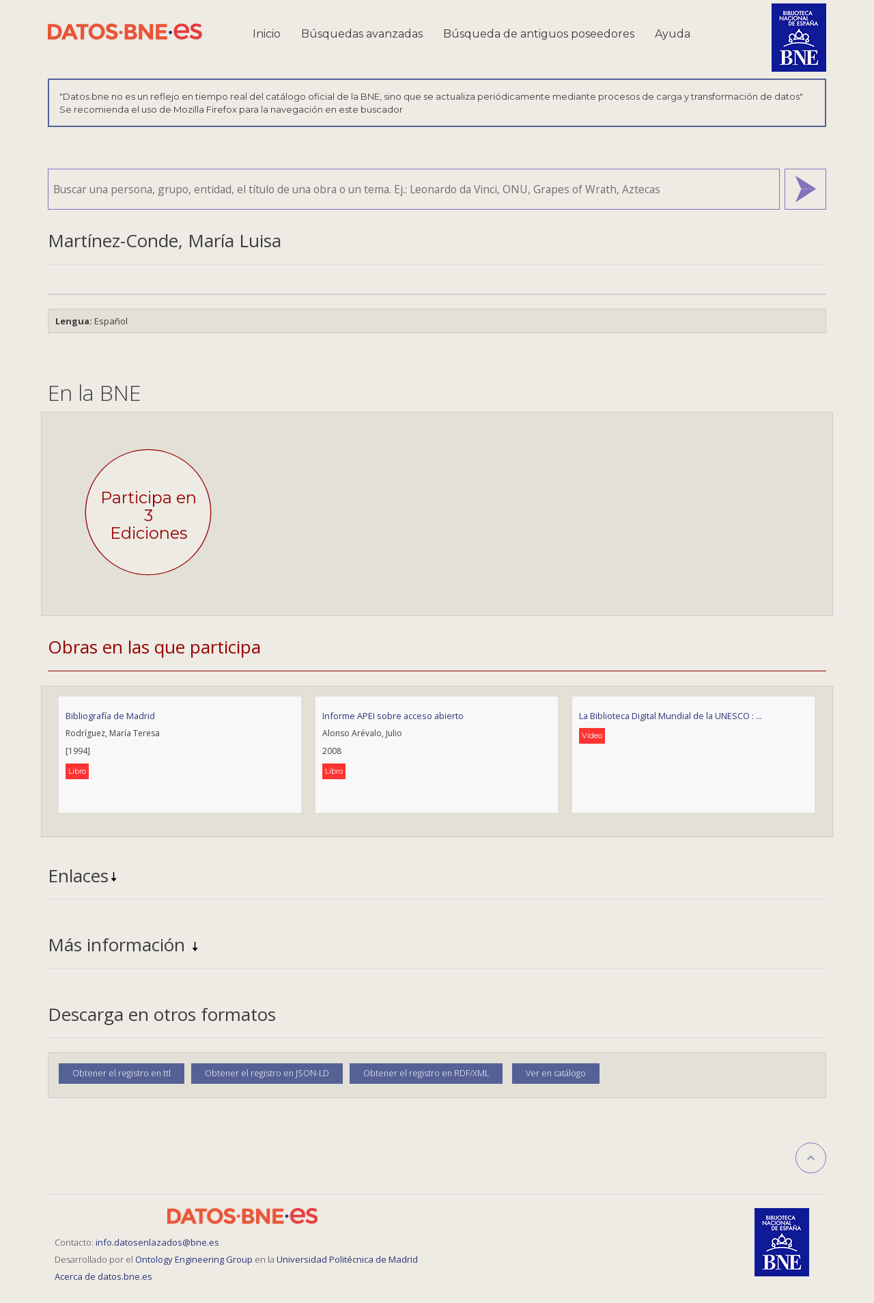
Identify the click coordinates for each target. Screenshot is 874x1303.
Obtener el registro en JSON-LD (267, 1073)
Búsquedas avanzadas (362, 33)
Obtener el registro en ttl (121, 1073)
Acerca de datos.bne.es (103, 1276)
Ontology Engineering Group (195, 1259)
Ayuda (672, 33)
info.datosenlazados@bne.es (157, 1242)
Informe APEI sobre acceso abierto (393, 716)
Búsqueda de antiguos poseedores (538, 33)
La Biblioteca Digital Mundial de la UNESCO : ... (670, 716)
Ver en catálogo (556, 1073)
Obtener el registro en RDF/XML (426, 1073)
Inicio (267, 33)
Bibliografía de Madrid (110, 716)
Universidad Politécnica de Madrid (347, 1259)
